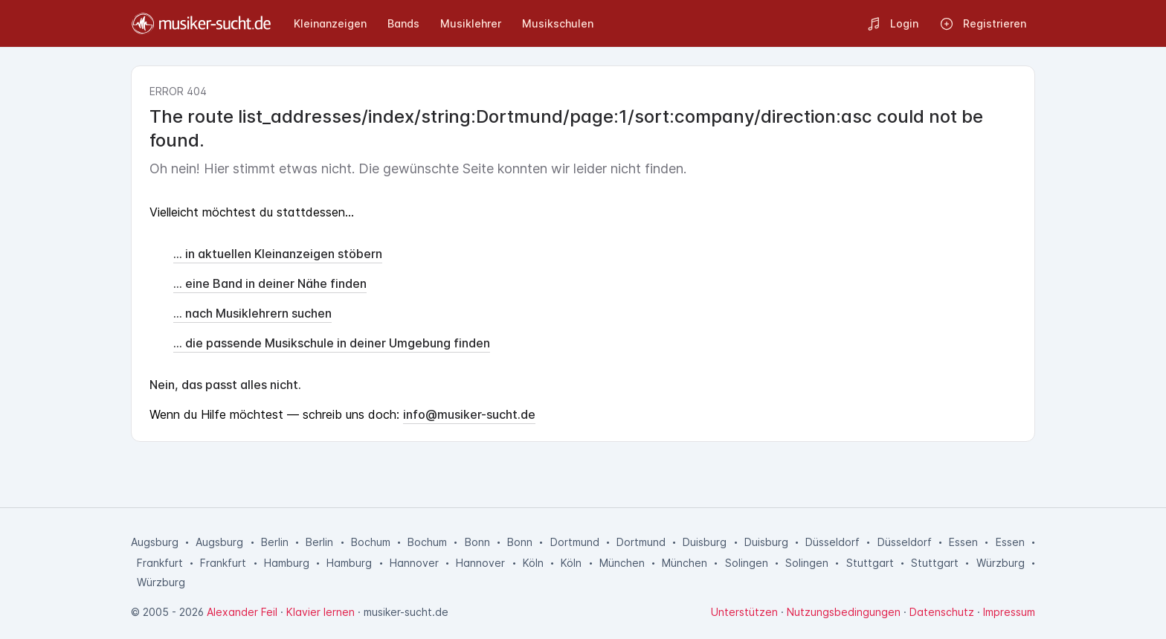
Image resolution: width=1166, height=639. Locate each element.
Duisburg (705, 542)
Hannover (414, 562)
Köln (533, 562)
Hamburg (286, 562)
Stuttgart (870, 562)
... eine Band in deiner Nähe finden (270, 283)
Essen (963, 542)
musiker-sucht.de (406, 612)
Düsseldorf (832, 542)
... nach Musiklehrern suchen (252, 313)
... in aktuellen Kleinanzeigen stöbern (277, 253)
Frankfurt (160, 562)
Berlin (275, 542)
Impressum (1009, 612)
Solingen (746, 562)
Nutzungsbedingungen (844, 612)
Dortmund (574, 542)
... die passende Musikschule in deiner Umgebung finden (331, 342)
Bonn (477, 542)
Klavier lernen (320, 612)
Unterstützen (744, 612)
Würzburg (1000, 562)
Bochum (370, 542)
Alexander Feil (242, 612)
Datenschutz (941, 612)
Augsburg (154, 542)
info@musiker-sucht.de (469, 414)
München (622, 562)
